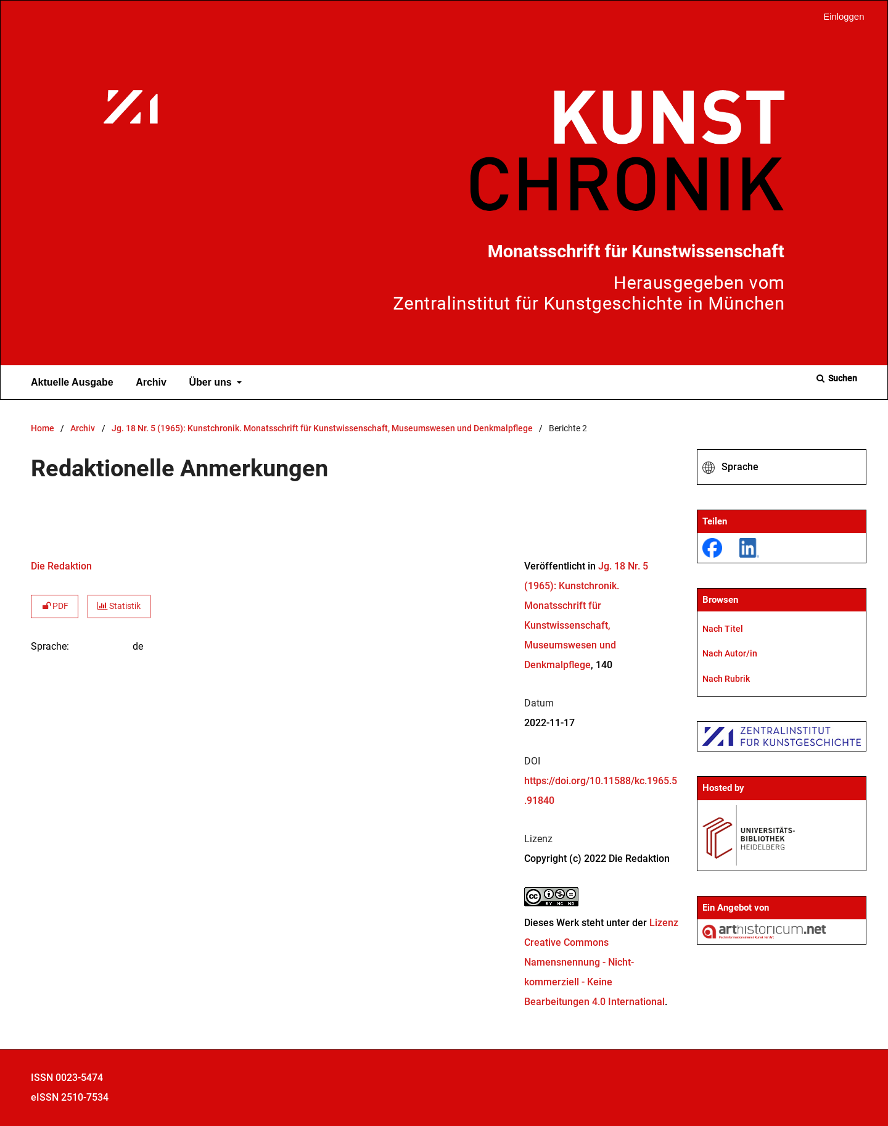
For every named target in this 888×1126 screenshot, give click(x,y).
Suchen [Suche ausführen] (841, 378)
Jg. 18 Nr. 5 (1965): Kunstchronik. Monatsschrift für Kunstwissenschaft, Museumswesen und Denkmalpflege (322, 428)
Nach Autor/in (729, 653)
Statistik (119, 606)
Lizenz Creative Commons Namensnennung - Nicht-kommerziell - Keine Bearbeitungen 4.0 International (601, 962)
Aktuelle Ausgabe (69, 382)
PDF (54, 606)
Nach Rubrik (726, 679)
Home (42, 428)
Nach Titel (722, 629)
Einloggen (839, 17)
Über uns (209, 382)
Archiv (148, 382)
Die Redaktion (61, 566)
